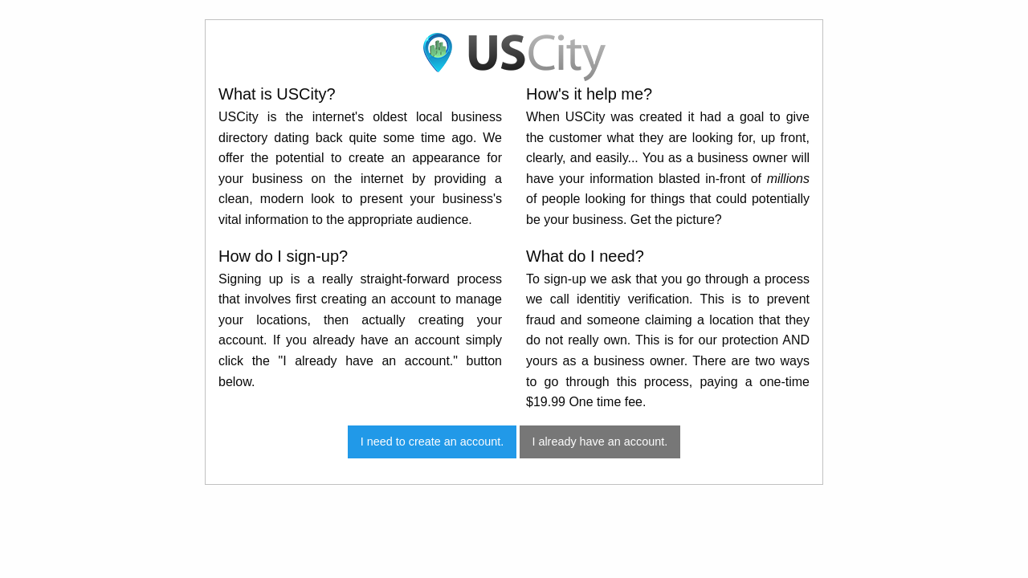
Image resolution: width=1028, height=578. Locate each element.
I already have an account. (599, 441)
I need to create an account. (432, 441)
